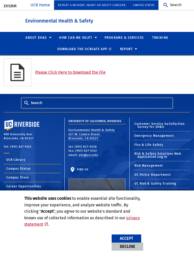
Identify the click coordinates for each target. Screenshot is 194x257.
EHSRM (10, 6)
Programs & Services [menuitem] (124, 37)
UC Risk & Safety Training (155, 183)
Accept (126, 238)
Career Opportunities (23, 186)
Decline (127, 246)
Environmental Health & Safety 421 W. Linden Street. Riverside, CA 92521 (91, 134)
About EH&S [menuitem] (36, 37)
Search (175, 5)
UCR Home (40, 5)
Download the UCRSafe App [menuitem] (82, 49)
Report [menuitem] (126, 49)
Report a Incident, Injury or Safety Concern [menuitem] (91, 5)
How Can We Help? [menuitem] (75, 37)
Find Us (96, 183)
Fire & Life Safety (148, 144)
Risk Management (148, 165)
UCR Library (15, 160)
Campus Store (17, 177)
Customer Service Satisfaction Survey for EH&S (159, 125)
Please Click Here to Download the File (70, 72)
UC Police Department (152, 174)
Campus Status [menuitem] (144, 5)
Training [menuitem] (160, 37)
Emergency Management (154, 135)
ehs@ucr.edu (88, 154)
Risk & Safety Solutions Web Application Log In (157, 155)
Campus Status (18, 168)
